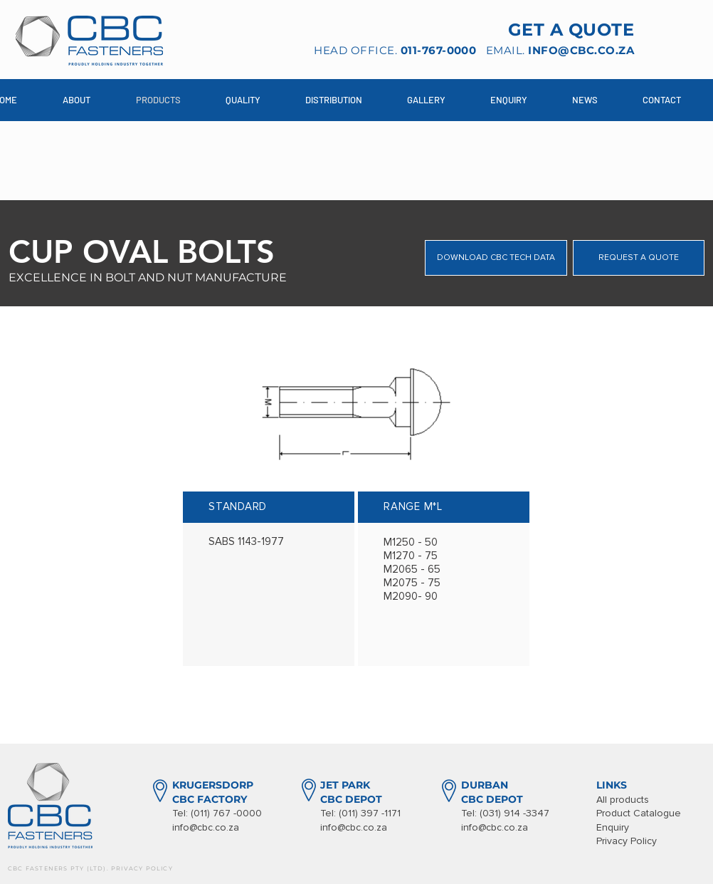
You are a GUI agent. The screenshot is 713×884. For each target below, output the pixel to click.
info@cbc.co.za (205, 827)
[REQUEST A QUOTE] (638, 258)
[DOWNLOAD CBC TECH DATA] (496, 258)
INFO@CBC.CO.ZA (581, 50)
